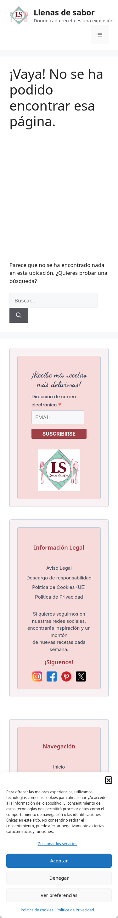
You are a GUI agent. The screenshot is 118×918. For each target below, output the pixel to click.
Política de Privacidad (75, 910)
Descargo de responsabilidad (59, 578)
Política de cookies (37, 910)
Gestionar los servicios (57, 843)
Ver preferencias (59, 895)
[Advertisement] (59, 191)
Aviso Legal (59, 568)
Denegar (59, 878)
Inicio (59, 767)
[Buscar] (18, 315)
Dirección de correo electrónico (53, 401)
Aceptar (59, 860)
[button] (108, 780)
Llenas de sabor (64, 12)
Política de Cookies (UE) (59, 587)
